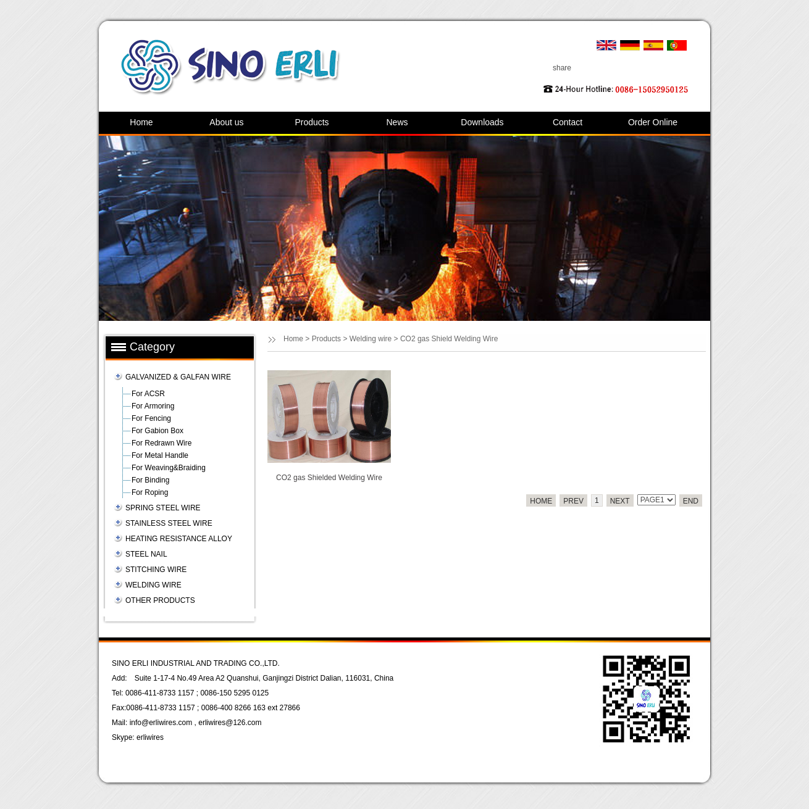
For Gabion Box (157, 430)
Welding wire (371, 338)
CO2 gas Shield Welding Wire (449, 338)
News (397, 122)
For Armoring (153, 406)
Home (141, 122)
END (690, 501)
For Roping (150, 492)
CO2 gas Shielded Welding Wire (329, 477)
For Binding (150, 480)
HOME (541, 501)
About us (226, 122)
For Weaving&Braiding (169, 467)
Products (312, 122)
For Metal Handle (160, 455)
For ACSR (148, 393)
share (562, 68)
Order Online (652, 122)
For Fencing (151, 418)
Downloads (482, 122)
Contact (567, 122)
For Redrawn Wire (161, 443)
